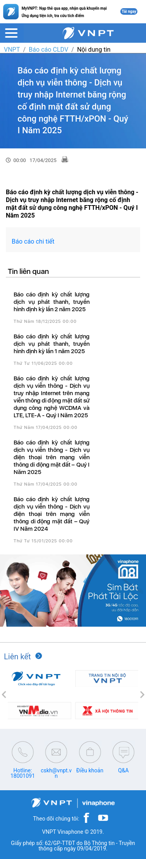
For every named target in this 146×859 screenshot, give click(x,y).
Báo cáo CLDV (48, 49)
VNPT (12, 49)
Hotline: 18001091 (23, 773)
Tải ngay (128, 11)
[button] (4, 694)
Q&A (123, 770)
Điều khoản (90, 770)
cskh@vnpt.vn (56, 773)
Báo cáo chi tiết (33, 241)
